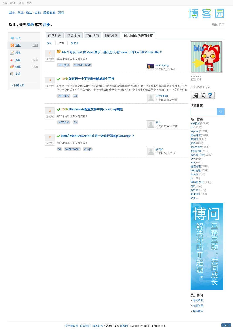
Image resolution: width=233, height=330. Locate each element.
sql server (200, 146)
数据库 (198, 139)
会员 (21, 2)
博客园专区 (201, 182)
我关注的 (73, 35)
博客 (18, 52)
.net (197, 162)
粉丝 (29, 12)
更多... (194, 197)
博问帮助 (198, 300)
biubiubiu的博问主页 (138, 35)
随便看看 (49, 12)
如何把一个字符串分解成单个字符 (91, 78)
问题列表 (54, 35)
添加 (35, 66)
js (195, 178)
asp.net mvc (201, 154)
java (197, 143)
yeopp (159, 149)
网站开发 (200, 135)
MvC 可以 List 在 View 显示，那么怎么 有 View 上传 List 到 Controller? (112, 52)
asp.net (199, 131)
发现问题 (198, 305)
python (198, 190)
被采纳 (75, 43)
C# (75, 95)
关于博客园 (71, 325)
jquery (198, 174)
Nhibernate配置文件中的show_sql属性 (96, 109)
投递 (35, 60)
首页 (4, 2)
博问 (18, 45)
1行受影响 (162, 95)
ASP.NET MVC (82, 65)
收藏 (18, 66)
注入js (87, 149)
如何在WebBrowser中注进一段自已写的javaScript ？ (98, 136)
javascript (200, 150)
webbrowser (72, 149)
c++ (197, 158)
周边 (29, 2)
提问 (35, 45)
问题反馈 (19, 85)
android (199, 193)
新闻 (12, 2)
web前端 (199, 170)
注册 (46, 25)
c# (59, 149)
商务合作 (98, 325)
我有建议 (198, 311)
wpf (196, 186)
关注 (20, 12)
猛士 (158, 122)
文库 (18, 73)
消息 (61, 12)
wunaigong (162, 65)
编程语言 (200, 166)
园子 (12, 12)
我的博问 (92, 35)
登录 (30, 25)
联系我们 (85, 325)
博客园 (124, 325)
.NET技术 (63, 65)
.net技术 (200, 123)
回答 (61, 43)
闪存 (18, 37)
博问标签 (111, 35)
